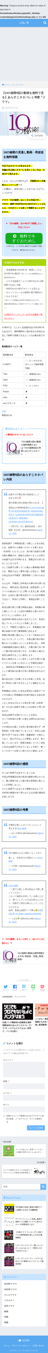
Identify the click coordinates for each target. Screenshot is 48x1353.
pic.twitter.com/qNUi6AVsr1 (21, 522)
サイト (6, 1105)
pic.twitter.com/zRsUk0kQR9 (28, 914)
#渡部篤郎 (23, 518)
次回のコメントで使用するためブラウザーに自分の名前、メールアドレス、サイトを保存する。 (25, 1119)
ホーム (6, 1346)
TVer (4, 411)
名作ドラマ (9, 1306)
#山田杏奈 (20, 515)
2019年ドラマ (10, 1284)
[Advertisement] (24, 55)
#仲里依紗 (35, 511)
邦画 (6, 1322)
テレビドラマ (20, 996)
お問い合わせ (38, 1346)
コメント (8, 1060)
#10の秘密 (21, 828)
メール (7, 1093)
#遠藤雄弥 (38, 515)
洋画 (6, 1317)
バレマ (24, 23)
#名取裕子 (13, 518)
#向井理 (14, 511)
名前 (6, 1081)
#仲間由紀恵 (24, 511)
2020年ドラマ (10, 1289)
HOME (24, 1340)
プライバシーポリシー (21, 1346)
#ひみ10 (32, 508)
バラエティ (9, 1300)
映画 (6, 1311)
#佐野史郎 (29, 515)
